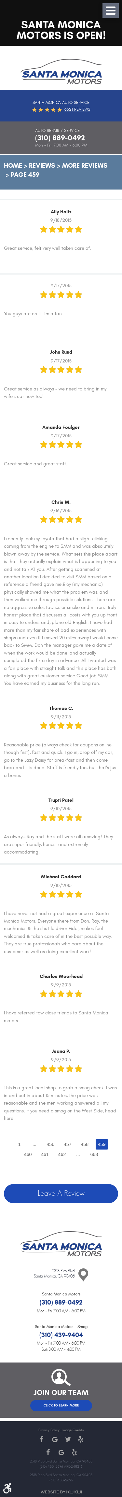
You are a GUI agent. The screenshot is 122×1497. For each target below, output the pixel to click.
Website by (61, 1491)
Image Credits (73, 1430)
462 (62, 1154)
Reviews (42, 166)
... (34, 1144)
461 (45, 1154)
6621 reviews (77, 109)
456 (50, 1144)
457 (68, 1144)
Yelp (80, 1439)
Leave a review (61, 1193)
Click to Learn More (61, 1405)
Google (54, 1439)
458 (84, 1144)
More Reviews (85, 166)
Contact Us (83, 1275)
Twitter (67, 1439)
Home (13, 166)
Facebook (41, 1439)
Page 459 (25, 175)
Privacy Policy (49, 1430)
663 (94, 1154)
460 (28, 1154)
